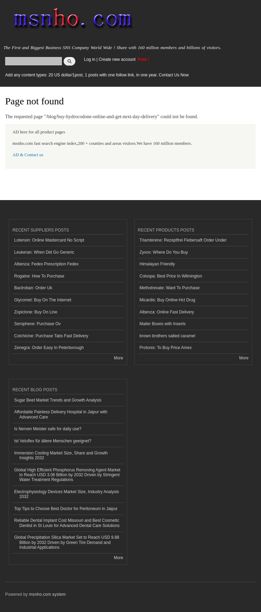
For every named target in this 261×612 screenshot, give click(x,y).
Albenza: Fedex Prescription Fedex (46, 264)
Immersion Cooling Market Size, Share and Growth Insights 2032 (61, 455)
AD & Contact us (27, 154)
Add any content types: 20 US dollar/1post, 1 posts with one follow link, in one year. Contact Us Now (97, 75)
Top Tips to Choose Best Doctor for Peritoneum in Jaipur (66, 508)
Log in (89, 59)
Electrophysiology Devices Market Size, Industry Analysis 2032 (66, 494)
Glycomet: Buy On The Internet (42, 300)
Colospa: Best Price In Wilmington (171, 276)
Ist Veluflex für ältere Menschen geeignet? (52, 441)
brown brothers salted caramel (167, 335)
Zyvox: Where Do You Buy (164, 252)
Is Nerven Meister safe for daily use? (48, 428)
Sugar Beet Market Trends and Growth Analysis (57, 400)
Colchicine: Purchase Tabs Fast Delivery (51, 335)
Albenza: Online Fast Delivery (167, 312)
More (118, 358)
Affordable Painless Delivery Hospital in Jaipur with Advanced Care (61, 414)
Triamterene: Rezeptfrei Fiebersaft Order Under (183, 240)
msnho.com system (47, 594)
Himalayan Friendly (157, 264)
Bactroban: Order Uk (33, 287)
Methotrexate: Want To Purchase (170, 287)
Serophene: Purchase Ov (37, 323)
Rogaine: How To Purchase (39, 276)
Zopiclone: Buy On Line (35, 312)
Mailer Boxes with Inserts (163, 323)
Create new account (118, 59)
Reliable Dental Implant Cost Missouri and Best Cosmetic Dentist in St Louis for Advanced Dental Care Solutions (67, 523)
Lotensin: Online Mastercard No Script (49, 240)
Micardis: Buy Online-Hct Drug (167, 300)
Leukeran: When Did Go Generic (44, 252)
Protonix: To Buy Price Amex (166, 347)
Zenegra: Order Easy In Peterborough (49, 347)
